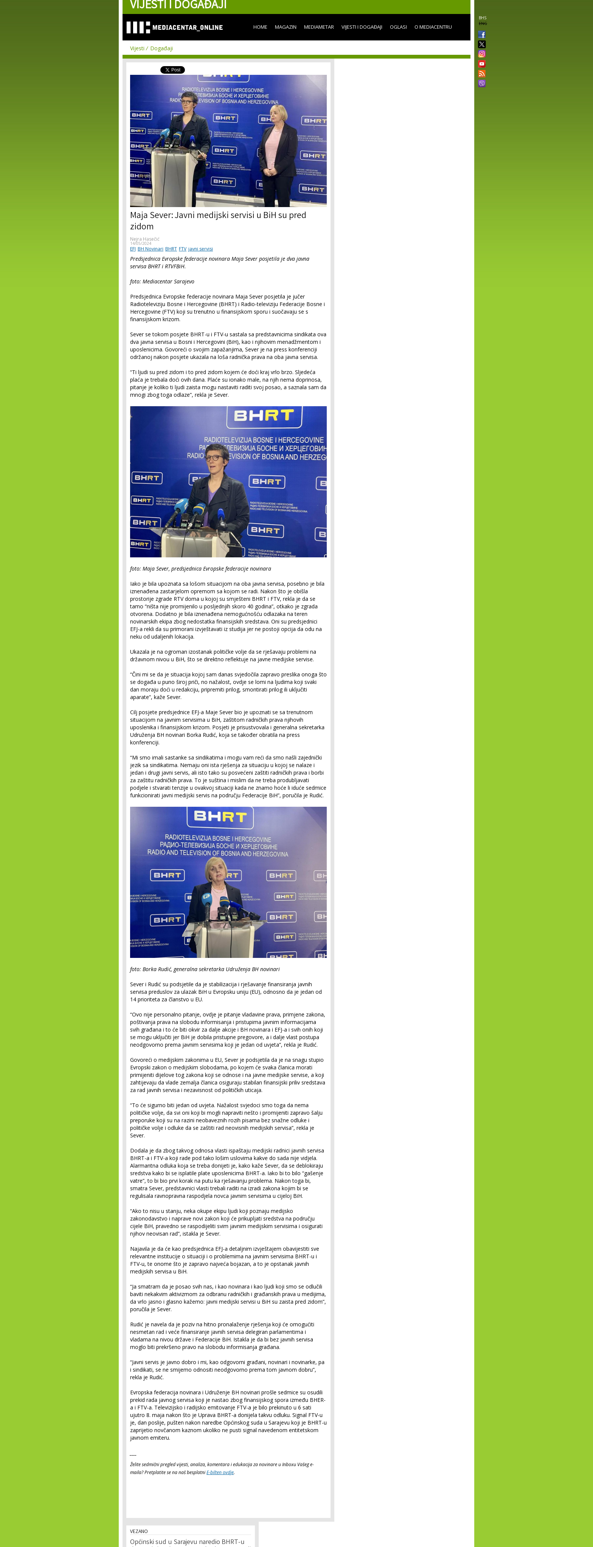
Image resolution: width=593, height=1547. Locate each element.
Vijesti (137, 48)
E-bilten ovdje (220, 1472)
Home (260, 26)
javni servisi (200, 249)
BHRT (171, 249)
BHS (482, 17)
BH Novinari (150, 249)
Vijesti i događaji (362, 26)
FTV (182, 249)
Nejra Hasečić (145, 239)
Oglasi (398, 26)
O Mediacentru (433, 26)
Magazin (285, 26)
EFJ (133, 249)
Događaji (161, 48)
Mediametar (319, 26)
